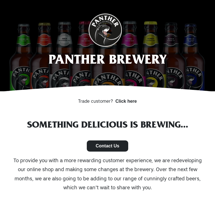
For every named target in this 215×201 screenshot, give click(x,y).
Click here (126, 101)
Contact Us (107, 145)
